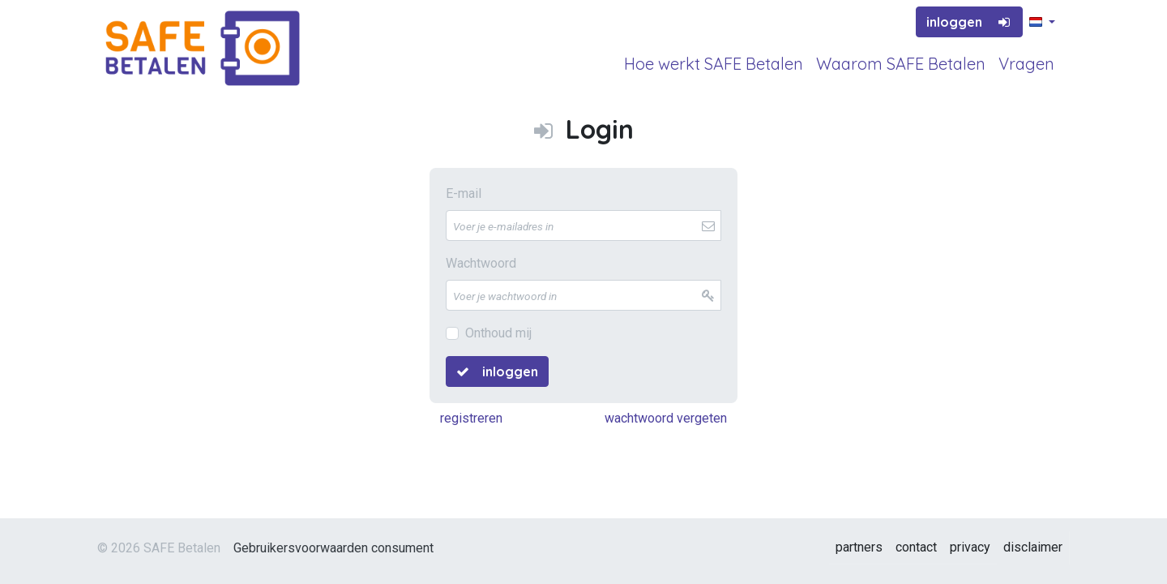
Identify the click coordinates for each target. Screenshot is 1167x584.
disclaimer (1032, 547)
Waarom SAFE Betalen (900, 64)
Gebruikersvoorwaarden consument (333, 548)
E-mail (463, 193)
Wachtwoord (481, 263)
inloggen (969, 22)
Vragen (1026, 64)
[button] (1042, 22)
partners (859, 547)
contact (916, 547)
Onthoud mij (498, 333)
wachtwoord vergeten (666, 418)
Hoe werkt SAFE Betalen (713, 64)
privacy (970, 547)
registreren (471, 418)
